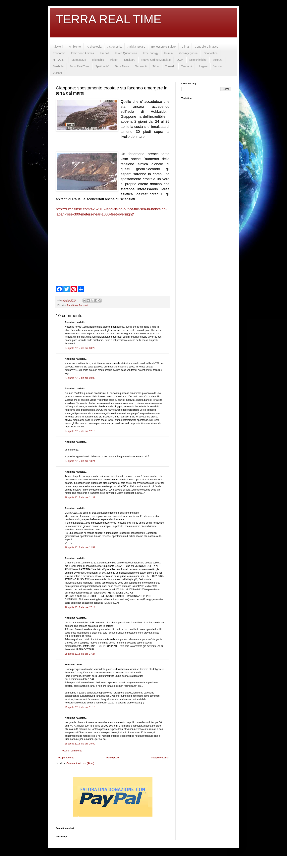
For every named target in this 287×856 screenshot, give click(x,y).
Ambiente (75, 46)
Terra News (122, 66)
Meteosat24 (79, 59)
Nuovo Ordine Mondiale (156, 59)
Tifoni (156, 66)
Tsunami (186, 66)
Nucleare (129, 59)
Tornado (170, 66)
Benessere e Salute (163, 46)
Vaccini (217, 66)
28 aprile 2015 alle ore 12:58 (80, 547)
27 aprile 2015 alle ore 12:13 (80, 431)
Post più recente (65, 757)
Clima (185, 46)
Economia (59, 53)
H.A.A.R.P (59, 59)
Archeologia (94, 46)
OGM (180, 59)
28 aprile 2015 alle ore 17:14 (80, 607)
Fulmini (168, 53)
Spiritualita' (102, 66)
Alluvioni (58, 46)
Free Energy (150, 53)
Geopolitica (210, 53)
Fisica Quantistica (126, 53)
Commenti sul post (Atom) (80, 763)
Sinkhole (58, 66)
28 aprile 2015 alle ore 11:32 (80, 497)
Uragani (202, 66)
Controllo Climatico (206, 46)
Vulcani (57, 72)
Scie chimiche (197, 59)
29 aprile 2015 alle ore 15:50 (80, 743)
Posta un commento (71, 750)
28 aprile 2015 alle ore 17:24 (80, 653)
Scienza (217, 59)
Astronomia (114, 46)
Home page (112, 757)
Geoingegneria (188, 53)
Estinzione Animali (82, 53)
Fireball (104, 53)
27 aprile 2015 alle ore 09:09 (80, 378)
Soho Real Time (79, 66)
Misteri (114, 59)
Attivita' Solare (136, 46)
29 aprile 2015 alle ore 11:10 (80, 707)
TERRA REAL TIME (108, 19)
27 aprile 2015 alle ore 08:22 (80, 348)
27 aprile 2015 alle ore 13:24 (80, 461)
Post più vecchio (159, 757)
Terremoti (140, 66)
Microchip (98, 59)
